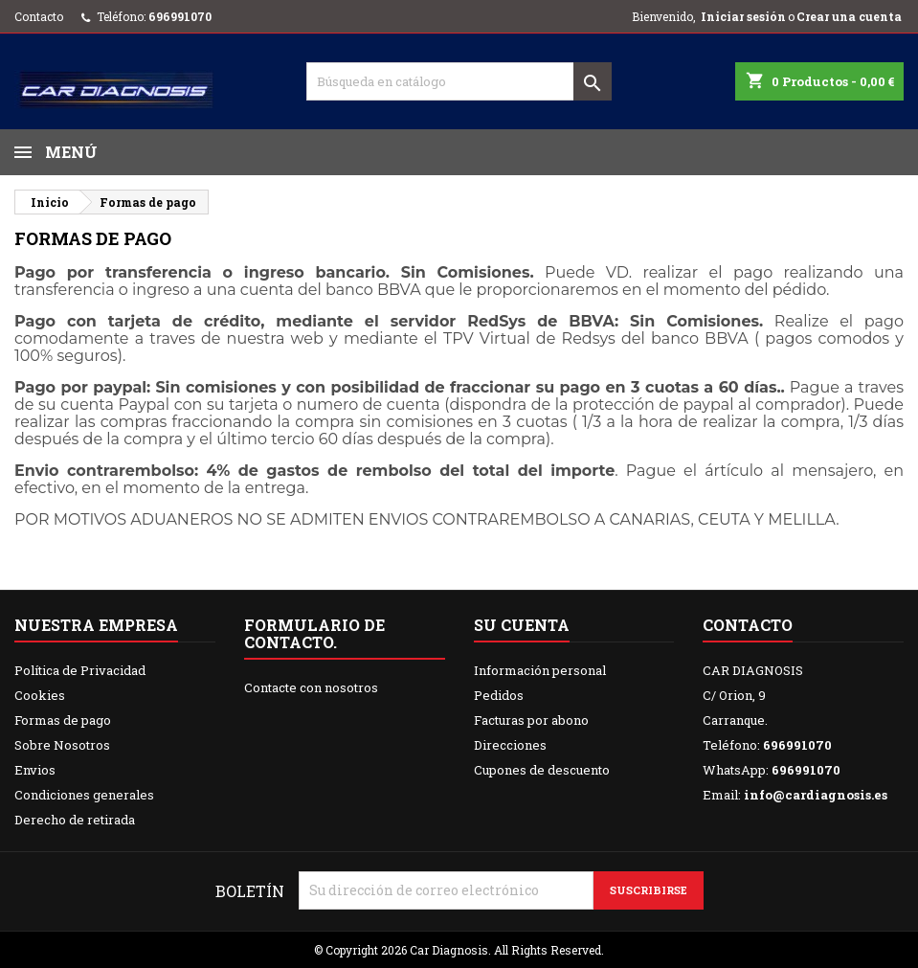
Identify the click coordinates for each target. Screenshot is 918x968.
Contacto (38, 16)
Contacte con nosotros (311, 687)
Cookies (39, 695)
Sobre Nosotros (62, 745)
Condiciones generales (84, 794)
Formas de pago (62, 720)
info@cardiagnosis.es (815, 794)
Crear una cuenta (849, 16)
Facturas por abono (531, 720)
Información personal (540, 670)
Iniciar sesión (743, 16)
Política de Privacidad (80, 670)
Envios (35, 769)
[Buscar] (459, 81)
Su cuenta (522, 625)
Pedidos (499, 695)
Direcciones (510, 745)
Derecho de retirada (74, 819)
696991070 (180, 16)
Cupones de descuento (542, 769)
